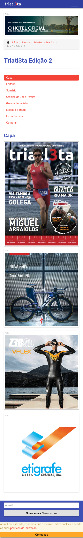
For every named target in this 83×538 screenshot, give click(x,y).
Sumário (11, 90)
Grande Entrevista (17, 103)
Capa (9, 77)
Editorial (11, 84)
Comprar (11, 122)
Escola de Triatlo (16, 109)
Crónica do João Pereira (20, 96)
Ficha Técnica (14, 116)
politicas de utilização (23, 528)
